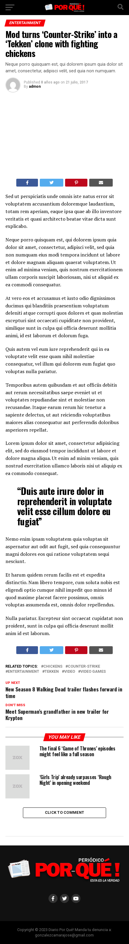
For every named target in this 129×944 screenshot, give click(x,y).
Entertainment (23, 672)
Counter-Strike (84, 667)
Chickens (52, 667)
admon (35, 86)
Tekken (52, 672)
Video (69, 672)
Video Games (93, 672)
